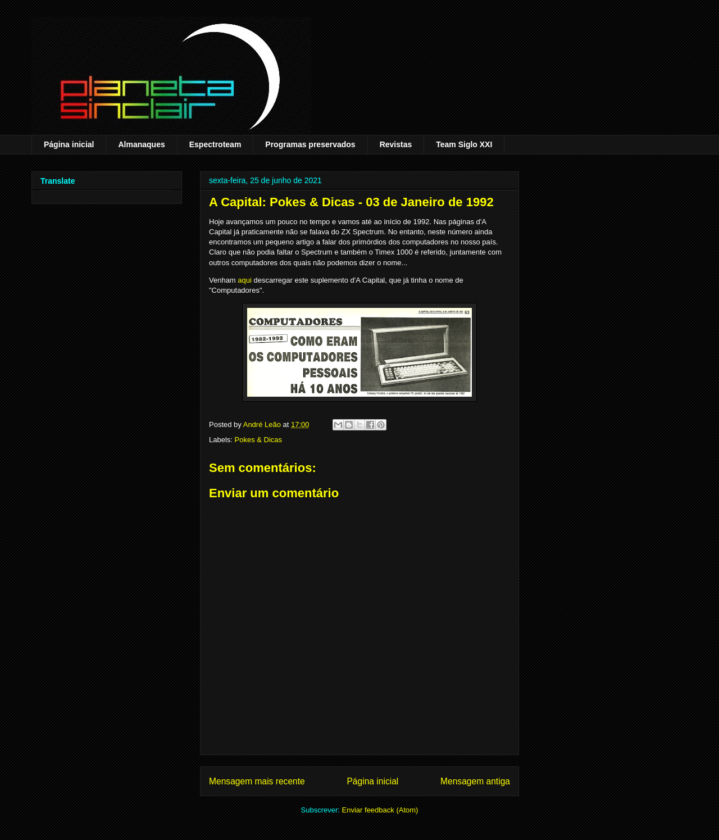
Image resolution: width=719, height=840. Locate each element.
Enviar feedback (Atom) (380, 810)
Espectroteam (215, 144)
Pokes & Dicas (259, 439)
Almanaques (141, 144)
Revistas (396, 144)
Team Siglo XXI (464, 144)
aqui (245, 280)
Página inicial (69, 144)
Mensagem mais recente (257, 781)
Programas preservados (310, 144)
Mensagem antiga (475, 781)
